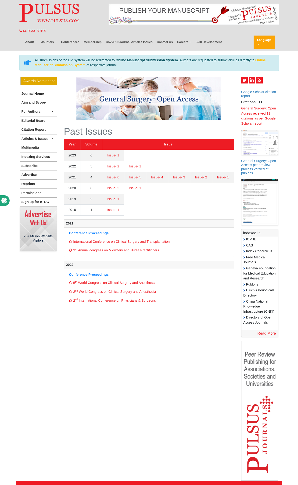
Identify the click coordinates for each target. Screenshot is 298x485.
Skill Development (209, 42)
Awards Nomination (39, 81)
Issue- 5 (135, 177)
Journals (48, 42)
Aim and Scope (34, 102)
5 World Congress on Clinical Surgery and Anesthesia (112, 282)
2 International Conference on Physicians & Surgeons (112, 300)
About (30, 42)
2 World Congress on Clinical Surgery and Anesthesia (112, 291)
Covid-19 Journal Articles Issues (129, 42)
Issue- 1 (113, 155)
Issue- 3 (179, 177)
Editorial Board (34, 121)
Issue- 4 (157, 177)
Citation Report (34, 129)
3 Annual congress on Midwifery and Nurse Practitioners (114, 250)
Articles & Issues (38, 138)
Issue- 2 (113, 166)
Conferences (70, 42)
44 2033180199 (32, 31)
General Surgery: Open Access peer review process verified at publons (258, 167)
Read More (266, 333)
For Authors (38, 111)
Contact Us (165, 42)
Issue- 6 (113, 177)
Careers (183, 42)
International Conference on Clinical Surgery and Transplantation (119, 241)
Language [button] (264, 40)
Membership (93, 42)
